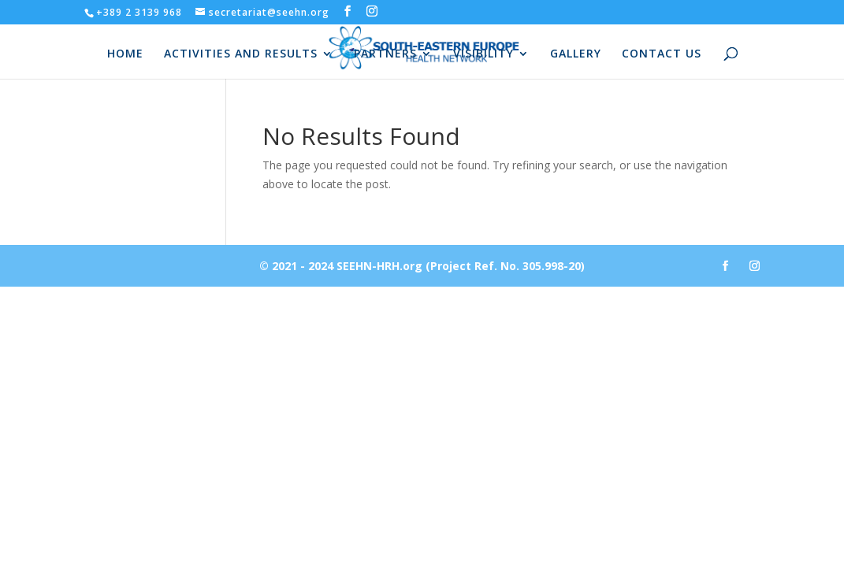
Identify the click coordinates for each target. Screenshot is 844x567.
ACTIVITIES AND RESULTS (241, 54)
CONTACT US (661, 54)
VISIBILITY (483, 54)
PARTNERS (385, 54)
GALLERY (575, 54)
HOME (125, 54)
